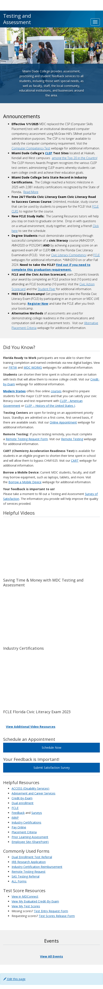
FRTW (13, 367)
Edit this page (14, 979)
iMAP (15, 818)
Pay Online (19, 827)
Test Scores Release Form (57, 916)
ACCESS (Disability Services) (30, 788)
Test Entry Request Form (51, 911)
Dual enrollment (22, 803)
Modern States (14, 391)
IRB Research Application (29, 862)
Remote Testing (72, 439)
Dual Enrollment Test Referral (32, 857)
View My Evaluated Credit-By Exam (35, 901)
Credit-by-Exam (22, 798)
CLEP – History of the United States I (50, 406)
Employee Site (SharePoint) (30, 842)
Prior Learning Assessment (30, 837)
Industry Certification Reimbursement (37, 867)
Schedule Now (51, 747)
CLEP (48, 153)
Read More (30, 192)
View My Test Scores (26, 906)
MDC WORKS (33, 367)
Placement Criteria (24, 832)
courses (56, 391)
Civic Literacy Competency (68, 255)
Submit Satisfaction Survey (51, 768)
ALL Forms (19, 881)
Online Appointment (63, 422)
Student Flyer (46, 289)
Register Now (38, 304)
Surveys (36, 813)
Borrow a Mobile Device (24, 482)
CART (75, 461)
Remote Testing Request (28, 872)
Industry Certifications (26, 822)
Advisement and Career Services (33, 793)
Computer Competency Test (31, 148)
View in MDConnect (25, 896)
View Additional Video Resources (30, 727)
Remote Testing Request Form (27, 439)
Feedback (18, 813)
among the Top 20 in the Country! (74, 158)
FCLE (96, 255)
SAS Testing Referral (25, 876)
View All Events (51, 956)
